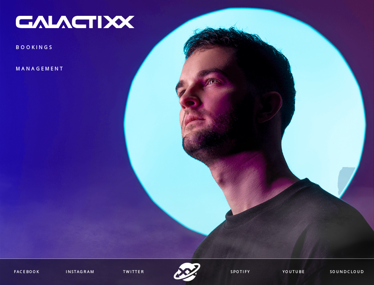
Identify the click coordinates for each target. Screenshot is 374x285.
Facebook (27, 272)
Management (40, 68)
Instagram (80, 272)
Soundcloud (347, 272)
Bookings (34, 47)
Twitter (133, 272)
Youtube (294, 272)
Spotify (240, 272)
